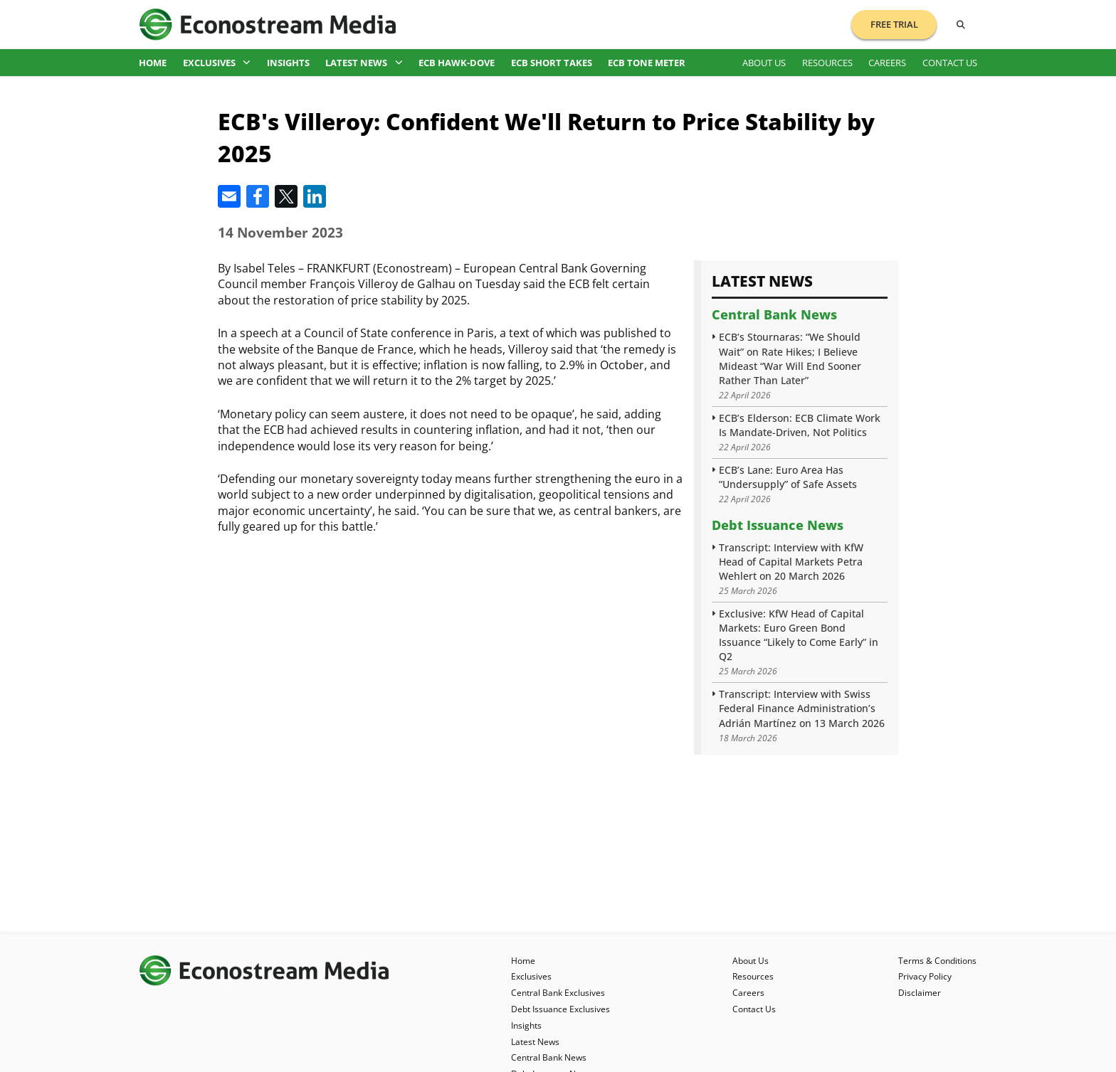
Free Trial (894, 24)
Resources (827, 62)
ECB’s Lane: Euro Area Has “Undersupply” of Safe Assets (788, 477)
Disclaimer (919, 993)
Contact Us (949, 62)
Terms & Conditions (937, 961)
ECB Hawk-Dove (456, 62)
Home (153, 62)
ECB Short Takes (551, 62)
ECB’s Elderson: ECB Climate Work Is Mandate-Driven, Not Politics (799, 425)
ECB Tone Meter (646, 62)
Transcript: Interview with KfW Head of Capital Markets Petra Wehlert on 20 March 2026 (791, 562)
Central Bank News (774, 314)
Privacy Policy (925, 976)
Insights (288, 62)
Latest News (364, 62)
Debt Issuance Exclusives (560, 1009)
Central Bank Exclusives (558, 993)
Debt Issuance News (777, 525)
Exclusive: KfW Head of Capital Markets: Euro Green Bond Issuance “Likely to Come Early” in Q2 (798, 635)
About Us (764, 62)
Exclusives (217, 62)
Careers (887, 62)
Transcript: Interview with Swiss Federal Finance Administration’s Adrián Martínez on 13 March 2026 (802, 708)
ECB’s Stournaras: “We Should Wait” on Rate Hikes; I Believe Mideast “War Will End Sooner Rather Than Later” (790, 358)
